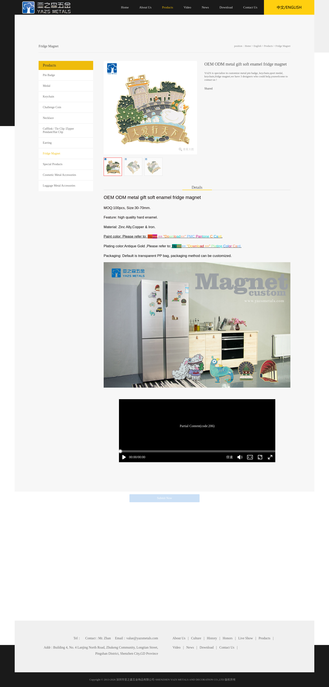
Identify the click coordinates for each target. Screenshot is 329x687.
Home (248, 46)
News (190, 647)
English (257, 46)
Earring (47, 142)
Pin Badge (49, 75)
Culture (196, 638)
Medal (46, 85)
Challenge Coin (52, 107)
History (212, 638)
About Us (178, 638)
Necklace (48, 118)
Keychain (48, 96)
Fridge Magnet (282, 46)
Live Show (245, 638)
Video (176, 647)
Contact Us (226, 647)
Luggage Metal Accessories (59, 185)
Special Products (53, 164)
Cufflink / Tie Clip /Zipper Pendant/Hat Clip (58, 130)
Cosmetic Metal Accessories (59, 174)
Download (207, 647)
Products (268, 46)
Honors (227, 638)
